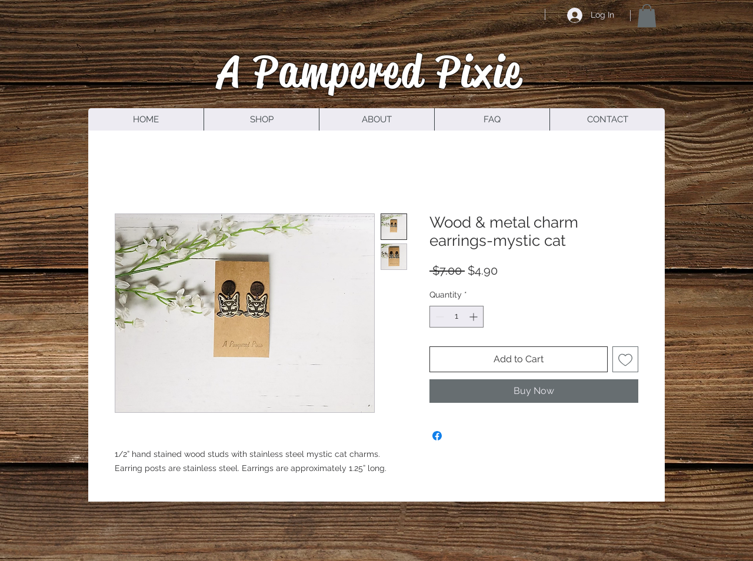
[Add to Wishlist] (625, 359)
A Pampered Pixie (370, 71)
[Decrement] (438, 316)
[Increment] (474, 316)
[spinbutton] (456, 316)
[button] (647, 15)
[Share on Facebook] (437, 436)
